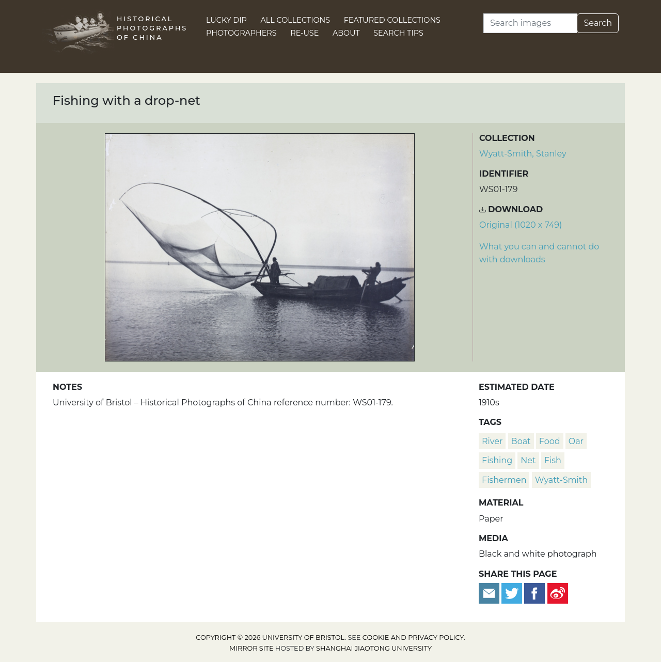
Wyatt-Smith (561, 480)
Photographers (241, 33)
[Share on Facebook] (534, 592)
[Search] (530, 23)
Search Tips (398, 33)
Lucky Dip (226, 20)
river (492, 441)
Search (598, 23)
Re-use (304, 33)
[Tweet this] (512, 592)
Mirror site (251, 648)
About (346, 33)
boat (521, 441)
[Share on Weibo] (557, 592)
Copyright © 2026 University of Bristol (270, 637)
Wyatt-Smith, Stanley (522, 154)
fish (552, 460)
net (528, 460)
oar (576, 441)
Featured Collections (392, 20)
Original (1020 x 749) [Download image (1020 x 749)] (520, 225)
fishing (497, 460)
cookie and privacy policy (413, 637)
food (549, 441)
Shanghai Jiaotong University (374, 648)
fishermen (504, 480)
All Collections (295, 20)
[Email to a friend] (490, 592)
